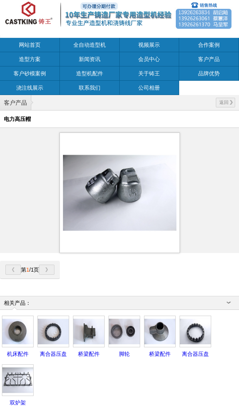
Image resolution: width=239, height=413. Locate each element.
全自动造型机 (89, 45)
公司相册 (149, 88)
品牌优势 (209, 73)
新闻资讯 (89, 59)
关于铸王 (149, 73)
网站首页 (30, 45)
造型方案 (30, 59)
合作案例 (209, 45)
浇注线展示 (29, 88)
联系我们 (89, 88)
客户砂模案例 (30, 73)
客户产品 (209, 59)
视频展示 (149, 45)
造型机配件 (89, 73)
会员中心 (149, 59)
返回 (226, 102)
